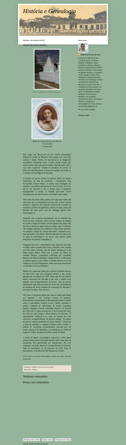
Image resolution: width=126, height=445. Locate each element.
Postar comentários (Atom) (38, 444)
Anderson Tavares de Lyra (90, 55)
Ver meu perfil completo (86, 109)
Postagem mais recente (31, 440)
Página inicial (47, 440)
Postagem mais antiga (62, 440)
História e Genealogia (49, 11)
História (34, 369)
